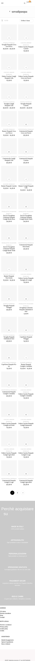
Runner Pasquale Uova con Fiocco (9, 132)
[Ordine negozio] (26, 20)
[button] (2, 3)
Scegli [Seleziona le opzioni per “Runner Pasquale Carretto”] (9, 179)
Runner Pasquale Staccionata (9, 277)
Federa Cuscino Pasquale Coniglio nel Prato (9, 424)
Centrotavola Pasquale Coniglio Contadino (9, 392)
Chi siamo (3, 611)
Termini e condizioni (5, 625)
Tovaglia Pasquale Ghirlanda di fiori (9, 338)
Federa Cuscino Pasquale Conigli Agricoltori (9, 454)
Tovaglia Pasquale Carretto (26, 104)
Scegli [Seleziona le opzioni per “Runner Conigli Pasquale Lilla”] (26, 179)
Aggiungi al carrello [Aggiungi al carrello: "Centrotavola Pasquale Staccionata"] (26, 238)
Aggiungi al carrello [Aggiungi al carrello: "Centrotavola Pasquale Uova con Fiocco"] (26, 124)
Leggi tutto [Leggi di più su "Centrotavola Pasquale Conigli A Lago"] (9, 474)
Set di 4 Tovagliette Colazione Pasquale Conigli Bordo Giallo (26, 217)
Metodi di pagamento (7, 640)
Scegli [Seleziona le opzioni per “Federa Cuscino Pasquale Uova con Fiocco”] (26, 67)
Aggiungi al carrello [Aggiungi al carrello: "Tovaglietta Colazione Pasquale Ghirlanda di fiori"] (26, 299)
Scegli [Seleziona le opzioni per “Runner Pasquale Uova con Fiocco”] (9, 124)
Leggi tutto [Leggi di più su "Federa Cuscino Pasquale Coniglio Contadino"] (26, 385)
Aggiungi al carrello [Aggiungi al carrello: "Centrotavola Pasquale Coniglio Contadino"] (9, 385)
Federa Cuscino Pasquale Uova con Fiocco (26, 77)
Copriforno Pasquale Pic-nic (9, 365)
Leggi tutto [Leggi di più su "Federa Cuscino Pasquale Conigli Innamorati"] (26, 414)
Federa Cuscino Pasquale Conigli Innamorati (26, 424)
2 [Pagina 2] (17, 493)
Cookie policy (4, 628)
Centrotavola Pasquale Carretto (26, 159)
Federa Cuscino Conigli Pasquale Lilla (9, 77)
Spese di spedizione (7, 642)
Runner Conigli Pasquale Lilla (26, 187)
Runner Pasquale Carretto (9, 186)
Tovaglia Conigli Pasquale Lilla (9, 104)
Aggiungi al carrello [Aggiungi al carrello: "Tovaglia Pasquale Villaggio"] (9, 299)
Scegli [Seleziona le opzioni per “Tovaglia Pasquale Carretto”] (26, 97)
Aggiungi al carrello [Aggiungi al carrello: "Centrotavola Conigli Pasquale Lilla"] (9, 152)
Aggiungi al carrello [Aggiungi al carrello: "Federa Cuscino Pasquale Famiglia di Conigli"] (26, 269)
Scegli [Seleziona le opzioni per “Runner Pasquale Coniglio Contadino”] (26, 358)
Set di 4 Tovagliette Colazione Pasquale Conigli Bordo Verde (9, 248)
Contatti (2, 617)
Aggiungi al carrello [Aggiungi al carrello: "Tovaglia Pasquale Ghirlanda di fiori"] (9, 330)
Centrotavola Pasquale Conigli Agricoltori (26, 481)
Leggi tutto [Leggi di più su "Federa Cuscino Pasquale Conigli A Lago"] (26, 444)
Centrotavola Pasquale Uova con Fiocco (26, 132)
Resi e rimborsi (5, 644)
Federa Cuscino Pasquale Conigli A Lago (26, 454)
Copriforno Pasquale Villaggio (26, 338)
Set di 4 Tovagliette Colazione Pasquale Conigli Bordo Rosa (9, 217)
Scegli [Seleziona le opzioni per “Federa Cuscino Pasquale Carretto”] (26, 38)
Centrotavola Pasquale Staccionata (26, 245)
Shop (1, 615)
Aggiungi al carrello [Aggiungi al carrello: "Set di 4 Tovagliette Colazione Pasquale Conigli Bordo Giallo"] (26, 206)
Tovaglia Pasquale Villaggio (9, 306)
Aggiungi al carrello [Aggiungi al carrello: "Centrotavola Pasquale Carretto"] (26, 152)
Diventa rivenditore (5, 613)
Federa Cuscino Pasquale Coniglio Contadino (26, 395)
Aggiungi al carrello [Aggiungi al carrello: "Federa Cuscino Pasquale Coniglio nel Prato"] (9, 414)
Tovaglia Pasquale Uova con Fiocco (9, 45)
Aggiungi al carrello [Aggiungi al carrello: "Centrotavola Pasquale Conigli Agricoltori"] (26, 474)
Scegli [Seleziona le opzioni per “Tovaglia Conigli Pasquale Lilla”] (9, 97)
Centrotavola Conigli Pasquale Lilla (9, 159)
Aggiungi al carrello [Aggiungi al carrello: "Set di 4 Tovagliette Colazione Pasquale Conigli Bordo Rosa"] (9, 206)
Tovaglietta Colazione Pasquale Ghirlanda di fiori (26, 309)
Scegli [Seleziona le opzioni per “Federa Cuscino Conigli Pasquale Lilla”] (9, 67)
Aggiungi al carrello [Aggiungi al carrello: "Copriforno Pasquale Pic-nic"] (9, 358)
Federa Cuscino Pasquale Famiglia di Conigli (26, 279)
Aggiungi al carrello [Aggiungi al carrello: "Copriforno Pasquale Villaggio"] (26, 330)
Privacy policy (4, 627)
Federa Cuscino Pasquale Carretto (26, 47)
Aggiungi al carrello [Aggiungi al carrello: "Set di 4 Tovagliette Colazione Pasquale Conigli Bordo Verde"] (9, 238)
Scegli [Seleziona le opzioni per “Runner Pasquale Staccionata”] (9, 269)
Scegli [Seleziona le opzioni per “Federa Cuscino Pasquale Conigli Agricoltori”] (9, 444)
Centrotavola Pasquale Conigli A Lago (9, 481)
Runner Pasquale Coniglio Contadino (26, 365)
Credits (2, 630)
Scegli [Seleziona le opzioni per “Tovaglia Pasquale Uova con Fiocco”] (9, 38)
